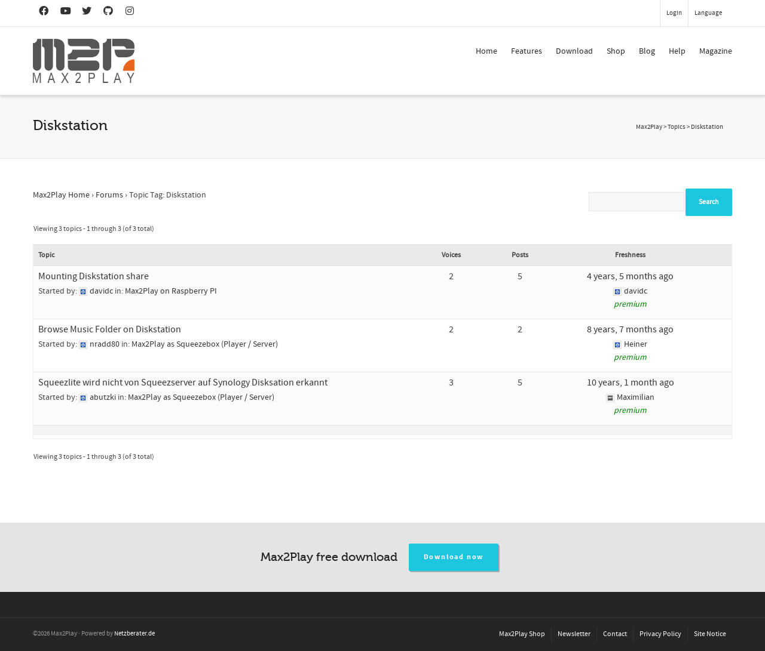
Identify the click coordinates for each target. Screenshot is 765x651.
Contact (615, 634)
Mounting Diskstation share (93, 276)
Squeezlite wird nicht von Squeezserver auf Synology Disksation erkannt (183, 382)
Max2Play (649, 127)
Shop (616, 51)
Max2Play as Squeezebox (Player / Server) (204, 344)
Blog (647, 51)
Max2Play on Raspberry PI (171, 291)
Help (677, 51)
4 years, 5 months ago (630, 276)
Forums (109, 195)
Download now (454, 557)
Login (674, 13)
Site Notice (710, 634)
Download (574, 51)
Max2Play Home (61, 195)
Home (486, 51)
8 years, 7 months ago (630, 329)
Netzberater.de (134, 634)
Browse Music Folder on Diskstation (109, 329)
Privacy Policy (660, 634)
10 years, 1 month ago (630, 382)
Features (526, 51)
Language (708, 13)
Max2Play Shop (522, 634)
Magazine (715, 51)
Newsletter (574, 634)
